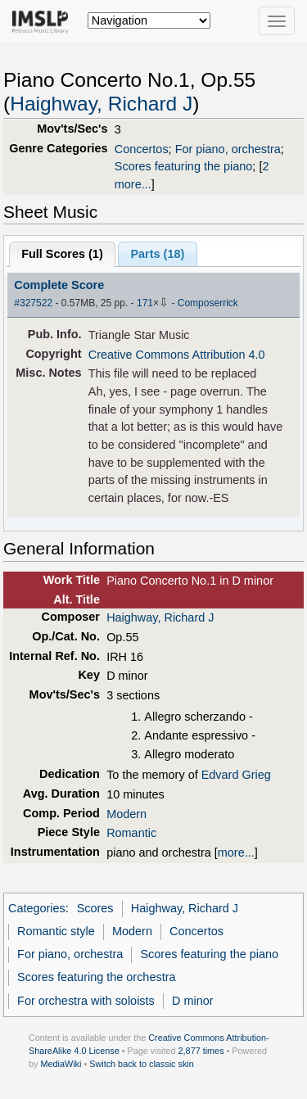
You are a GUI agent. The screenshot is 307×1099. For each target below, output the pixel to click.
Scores (95, 908)
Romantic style (56, 931)
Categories (36, 908)
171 (145, 303)
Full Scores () (62, 253)
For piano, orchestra (228, 149)
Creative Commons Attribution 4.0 (176, 354)
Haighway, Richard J (101, 104)
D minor (193, 1000)
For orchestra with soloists (86, 1000)
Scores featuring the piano (184, 166)
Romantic (131, 832)
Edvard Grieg (236, 774)
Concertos (142, 149)
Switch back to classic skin (141, 1064)
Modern (126, 814)
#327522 (33, 303)
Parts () (157, 253)
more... (236, 852)
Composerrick (208, 303)
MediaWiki (60, 1064)
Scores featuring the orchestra (96, 977)
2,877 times (201, 1051)
